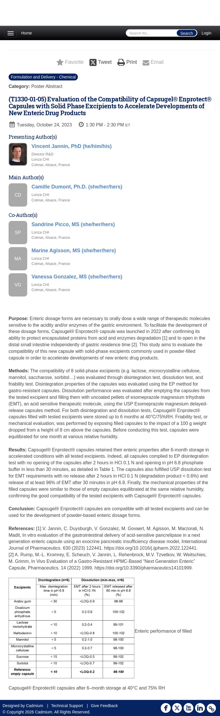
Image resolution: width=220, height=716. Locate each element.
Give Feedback (104, 705)
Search (186, 33)
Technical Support (67, 705)
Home (26, 33)
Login (206, 33)
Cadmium (34, 705)
